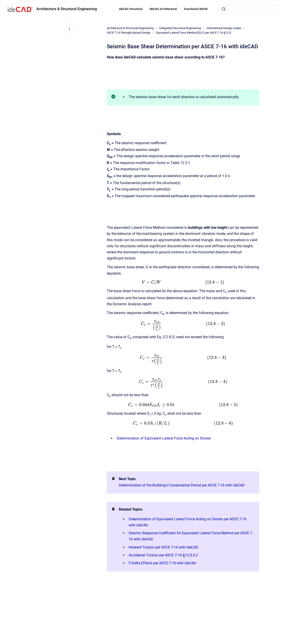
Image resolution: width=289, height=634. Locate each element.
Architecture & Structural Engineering (66, 9)
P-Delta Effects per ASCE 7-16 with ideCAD (162, 563)
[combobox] (250, 9)
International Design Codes (224, 28)
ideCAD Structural (130, 9)
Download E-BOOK (196, 9)
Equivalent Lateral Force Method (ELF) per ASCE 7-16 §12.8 (193, 32)
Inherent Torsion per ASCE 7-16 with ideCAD (163, 547)
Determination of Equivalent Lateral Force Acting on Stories (164, 438)
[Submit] (223, 9)
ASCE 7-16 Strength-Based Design (128, 32)
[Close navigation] (69, 29)
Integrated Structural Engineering (180, 28)
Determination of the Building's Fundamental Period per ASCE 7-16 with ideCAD (182, 485)
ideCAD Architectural (163, 9)
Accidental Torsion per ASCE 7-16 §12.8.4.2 (163, 555)
